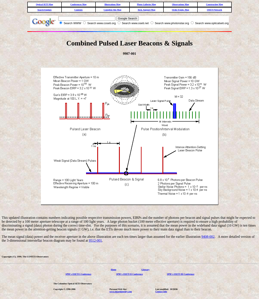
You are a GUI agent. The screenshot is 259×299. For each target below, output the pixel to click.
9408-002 (207, 236)
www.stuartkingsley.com (120, 291)
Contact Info (161, 291)
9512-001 (95, 240)
